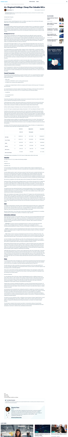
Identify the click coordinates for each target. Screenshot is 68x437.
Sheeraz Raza (15, 407)
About (37, 1)
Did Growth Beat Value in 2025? (59, 434)
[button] (66, 1)
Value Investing (8, 4)
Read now (60, 68)
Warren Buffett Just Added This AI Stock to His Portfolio (52, 35)
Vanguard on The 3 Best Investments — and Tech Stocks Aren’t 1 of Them (52, 30)
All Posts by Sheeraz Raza (16, 417)
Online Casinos (32, 1)
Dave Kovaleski (37, 436)
